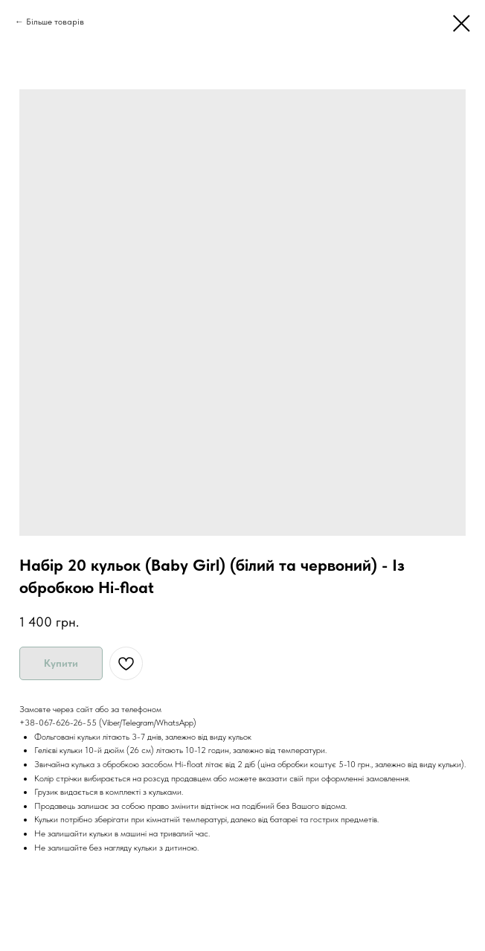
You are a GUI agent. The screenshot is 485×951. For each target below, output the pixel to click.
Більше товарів (55, 21)
